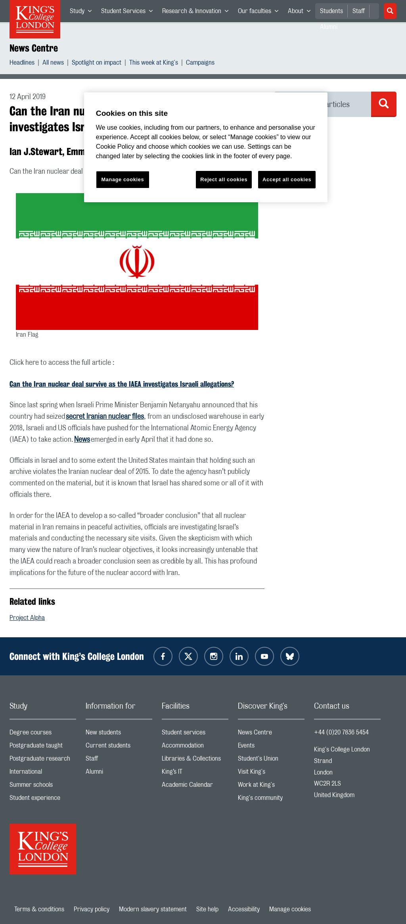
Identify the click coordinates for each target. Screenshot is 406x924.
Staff (358, 11)
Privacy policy (91, 909)
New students (119, 734)
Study (83, 12)
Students (331, 11)
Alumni (119, 773)
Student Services (129, 12)
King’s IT (195, 773)
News (82, 439)
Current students (119, 747)
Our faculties (260, 12)
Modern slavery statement (153, 909)
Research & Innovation (197, 12)
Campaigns (200, 63)
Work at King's (271, 787)
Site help (207, 909)
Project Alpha (27, 618)
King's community (271, 800)
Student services (195, 734)
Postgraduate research (43, 760)
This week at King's (153, 63)
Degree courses (43, 734)
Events (271, 747)
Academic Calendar (195, 787)
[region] (205, 147)
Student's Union (271, 760)
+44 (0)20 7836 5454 (341, 732)
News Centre (34, 48)
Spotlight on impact (96, 63)
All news (53, 63)
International (43, 773)
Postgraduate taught (43, 747)
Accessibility (244, 909)
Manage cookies (290, 909)
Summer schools (43, 787)
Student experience (43, 800)
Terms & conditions (39, 909)
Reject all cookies (223, 179)
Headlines (22, 63)
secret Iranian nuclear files (105, 416)
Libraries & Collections (195, 760)
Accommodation (195, 747)
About (301, 12)
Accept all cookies (286, 179)
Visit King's (271, 773)
